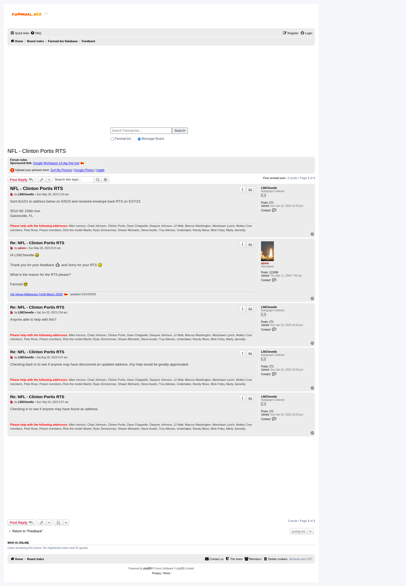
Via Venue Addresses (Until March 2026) (36, 294)
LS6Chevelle (269, 188)
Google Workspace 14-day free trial (56, 163)
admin (265, 263)
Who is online (18, 542)
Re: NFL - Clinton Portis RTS (37, 242)
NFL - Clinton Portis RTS (36, 151)
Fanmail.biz (123, 139)
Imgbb (100, 170)
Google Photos (84, 170)
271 (271, 202)
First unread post (274, 178)
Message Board (152, 139)
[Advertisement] (161, 84)
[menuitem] (35, 33)
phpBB (147, 568)
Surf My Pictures (61, 170)
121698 (273, 272)
